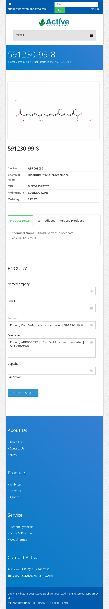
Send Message (23, 393)
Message (14, 335)
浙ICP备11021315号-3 (20, 603)
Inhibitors (15, 484)
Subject (12, 318)
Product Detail (20, 220)
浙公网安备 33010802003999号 (50, 603)
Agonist (14, 497)
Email (11, 301)
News (12, 455)
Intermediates (45, 220)
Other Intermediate (43, 62)
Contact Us (16, 448)
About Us (15, 442)
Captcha (13, 364)
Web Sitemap (17, 539)
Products (23, 62)
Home (11, 62)
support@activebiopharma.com (30, 575)
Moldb (11, 598)
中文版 (95, 9)
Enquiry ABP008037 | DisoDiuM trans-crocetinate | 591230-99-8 (52, 348)
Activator (14, 491)
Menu (54, 35)
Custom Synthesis (20, 527)
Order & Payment (20, 533)
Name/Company (18, 284)
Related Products (71, 220)
